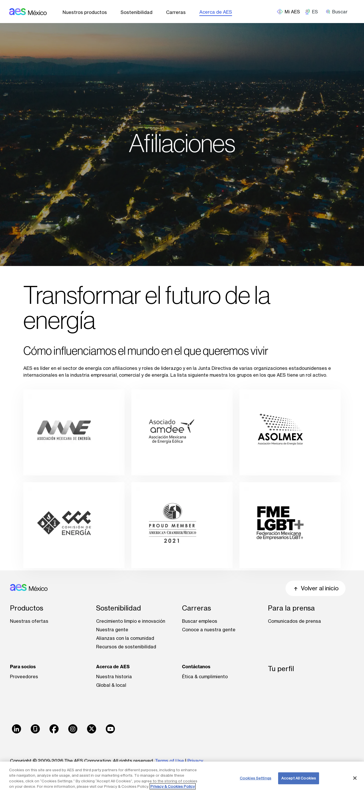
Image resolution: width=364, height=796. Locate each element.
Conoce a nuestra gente (208, 629)
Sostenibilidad (136, 12)
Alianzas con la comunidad (125, 638)
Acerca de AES (215, 12)
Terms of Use (169, 761)
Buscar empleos (199, 621)
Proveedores (24, 676)
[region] (182, 779)
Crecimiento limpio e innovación (130, 621)
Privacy (195, 761)
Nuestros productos (85, 12)
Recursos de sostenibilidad (126, 646)
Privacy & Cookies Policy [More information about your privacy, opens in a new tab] (172, 786)
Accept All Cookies (298, 778)
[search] (338, 12)
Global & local (111, 685)
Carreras (176, 12)
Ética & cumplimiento (205, 676)
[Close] (355, 778)
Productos (26, 608)
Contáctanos (196, 666)
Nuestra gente (112, 629)
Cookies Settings (255, 778)
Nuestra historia (114, 676)
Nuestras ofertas (29, 621)
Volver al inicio (315, 588)
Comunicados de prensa (294, 621)
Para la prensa (291, 608)
